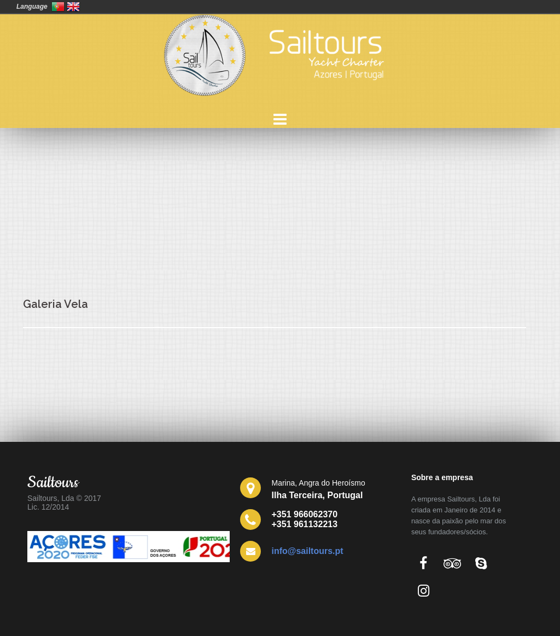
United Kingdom (73, 6)
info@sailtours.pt (307, 551)
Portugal (58, 6)
